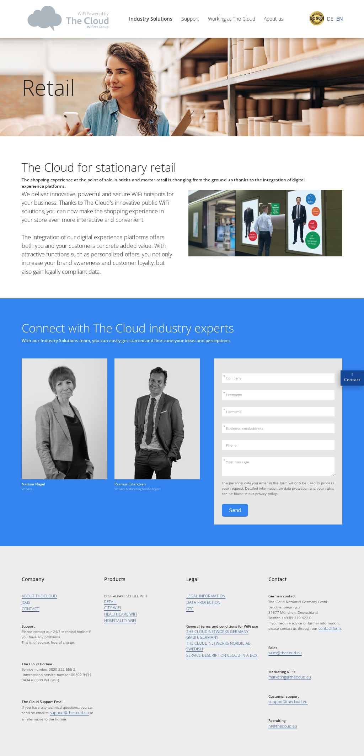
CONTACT (29, 608)
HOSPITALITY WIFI (118, 619)
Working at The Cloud (231, 18)
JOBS (25, 602)
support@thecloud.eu (67, 711)
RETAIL (109, 601)
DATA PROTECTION (201, 602)
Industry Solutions (150, 18)
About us (274, 18)
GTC (189, 608)
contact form (328, 628)
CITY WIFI (111, 607)
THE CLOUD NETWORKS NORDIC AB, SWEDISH (215, 645)
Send (235, 510)
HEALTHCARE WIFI (119, 613)
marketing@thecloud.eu (287, 676)
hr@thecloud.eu (281, 725)
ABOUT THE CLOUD (37, 595)
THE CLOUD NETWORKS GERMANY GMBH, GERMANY (220, 633)
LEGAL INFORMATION (203, 595)
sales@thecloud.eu (283, 652)
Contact (352, 380)
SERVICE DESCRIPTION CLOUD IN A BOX (218, 653)
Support (190, 18)
